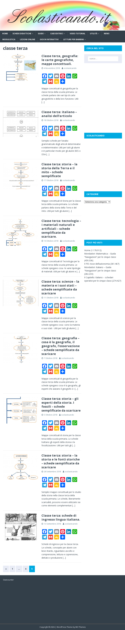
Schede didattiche (22, 33)
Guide (41, 33)
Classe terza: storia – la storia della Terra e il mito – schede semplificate (59, 170)
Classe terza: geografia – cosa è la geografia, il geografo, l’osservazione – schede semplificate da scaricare (61, 346)
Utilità (93, 33)
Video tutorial (77, 33)
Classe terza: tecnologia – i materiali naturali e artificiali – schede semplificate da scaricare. (61, 229)
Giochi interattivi (49, 39)
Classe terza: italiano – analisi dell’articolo (59, 114)
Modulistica (8, 39)
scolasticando (70, 68)
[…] (43, 102)
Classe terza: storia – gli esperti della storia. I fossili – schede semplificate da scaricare (61, 404)
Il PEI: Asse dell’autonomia (97, 263)
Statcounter (8, 579)
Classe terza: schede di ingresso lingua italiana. (61, 517)
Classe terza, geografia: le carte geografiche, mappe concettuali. (60, 60)
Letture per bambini (73, 39)
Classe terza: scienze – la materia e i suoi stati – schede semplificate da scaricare (60, 287)
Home (5, 33)
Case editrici (56, 33)
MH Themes (80, 627)
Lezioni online (27, 39)
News (106, 33)
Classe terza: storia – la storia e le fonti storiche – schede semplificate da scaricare (61, 461)
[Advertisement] (103, 81)
